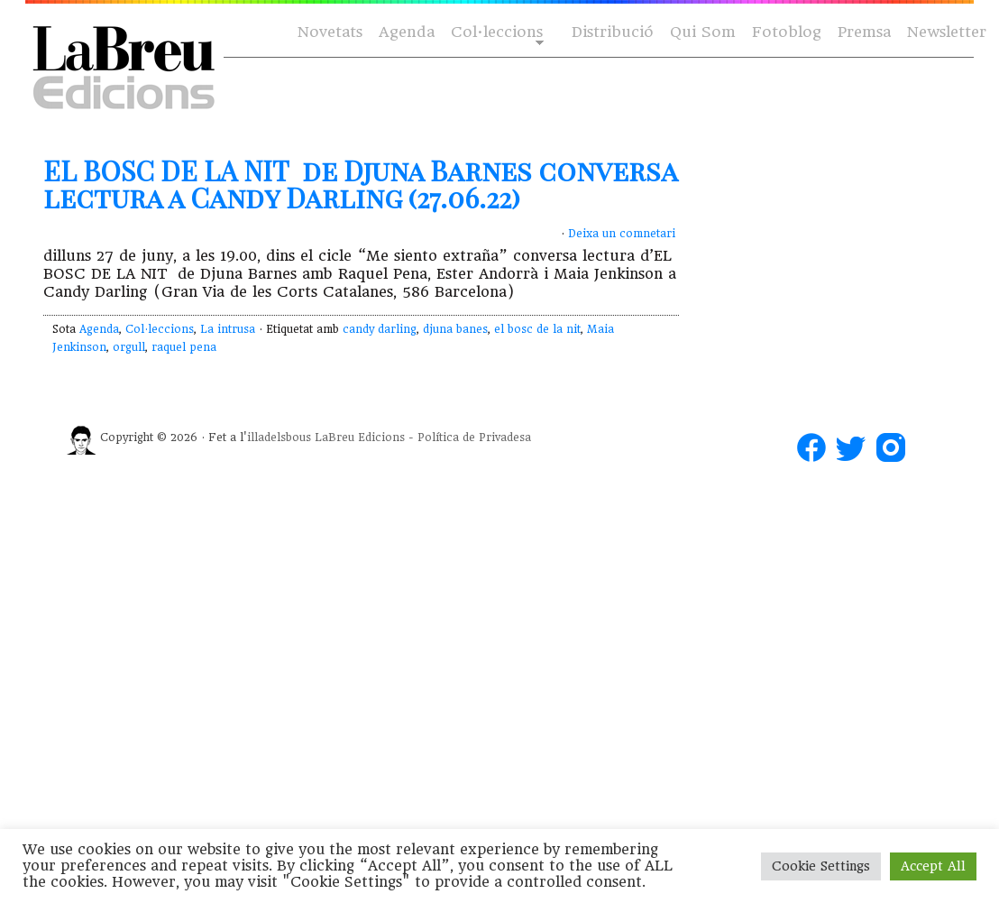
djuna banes (455, 329)
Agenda (407, 32)
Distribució (613, 32)
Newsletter (946, 32)
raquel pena (183, 347)
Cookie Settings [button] (821, 866)
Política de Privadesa (474, 437)
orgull (129, 347)
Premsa (864, 32)
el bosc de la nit (537, 329)
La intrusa (227, 329)
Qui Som (703, 32)
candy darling (380, 329)
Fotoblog (786, 32)
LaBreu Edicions (360, 437)
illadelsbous (279, 437)
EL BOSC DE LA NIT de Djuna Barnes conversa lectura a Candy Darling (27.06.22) (360, 184)
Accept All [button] (933, 866)
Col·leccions (495, 32)
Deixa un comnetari (621, 233)
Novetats (330, 32)
